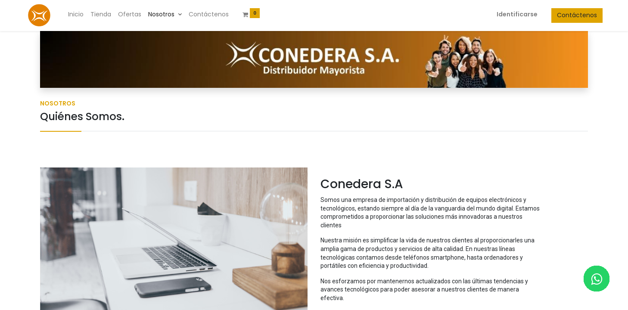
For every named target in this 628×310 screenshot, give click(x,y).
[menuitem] (90, 14)
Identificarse (502, 14)
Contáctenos (562, 15)
